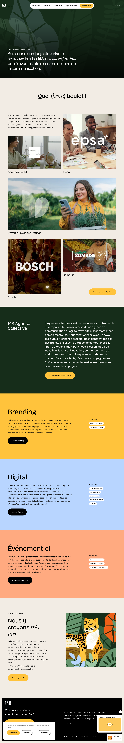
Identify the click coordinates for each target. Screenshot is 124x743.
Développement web (96, 488)
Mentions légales (69, 737)
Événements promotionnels (98, 567)
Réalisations (36, 6)
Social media (94, 496)
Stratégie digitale (96, 500)
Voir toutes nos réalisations (102, 292)
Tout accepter (13, 732)
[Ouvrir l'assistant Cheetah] (114, 737)
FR (115, 5)
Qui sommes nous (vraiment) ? (60, 375)
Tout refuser (26, 732)
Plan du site (79, 737)
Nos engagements (18, 678)
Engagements (58, 6)
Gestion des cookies (90, 737)
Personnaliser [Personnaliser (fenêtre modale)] (44, 732)
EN (119, 5)
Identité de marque (96, 423)
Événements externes (97, 560)
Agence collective (71, 6)
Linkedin (67, 724)
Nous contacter (86, 6)
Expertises (46, 6)
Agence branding (18, 441)
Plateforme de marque (97, 427)
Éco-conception (95, 492)
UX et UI (93, 503)
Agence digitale (17, 512)
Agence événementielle (20, 580)
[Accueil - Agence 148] (7, 5)
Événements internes (97, 564)
